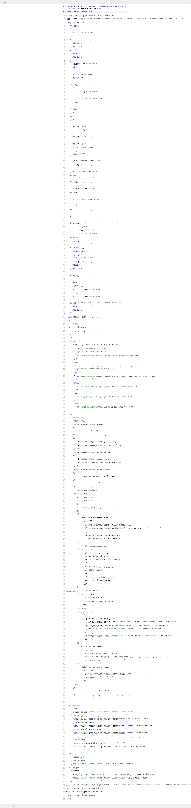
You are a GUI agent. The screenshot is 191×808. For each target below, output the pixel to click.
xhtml (78, 8)
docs (70, 8)
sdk (65, 8)
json (189, 805)
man (74, 8)
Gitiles (8, 806)
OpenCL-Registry (94, 6)
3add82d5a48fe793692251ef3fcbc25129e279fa (113, 6)
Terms (15, 806)
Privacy (11, 806)
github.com (75, 6)
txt (185, 805)
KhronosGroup (84, 6)
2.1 (67, 8)
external (68, 6)
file (90, 11)
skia (64, 6)
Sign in (188, 2)
